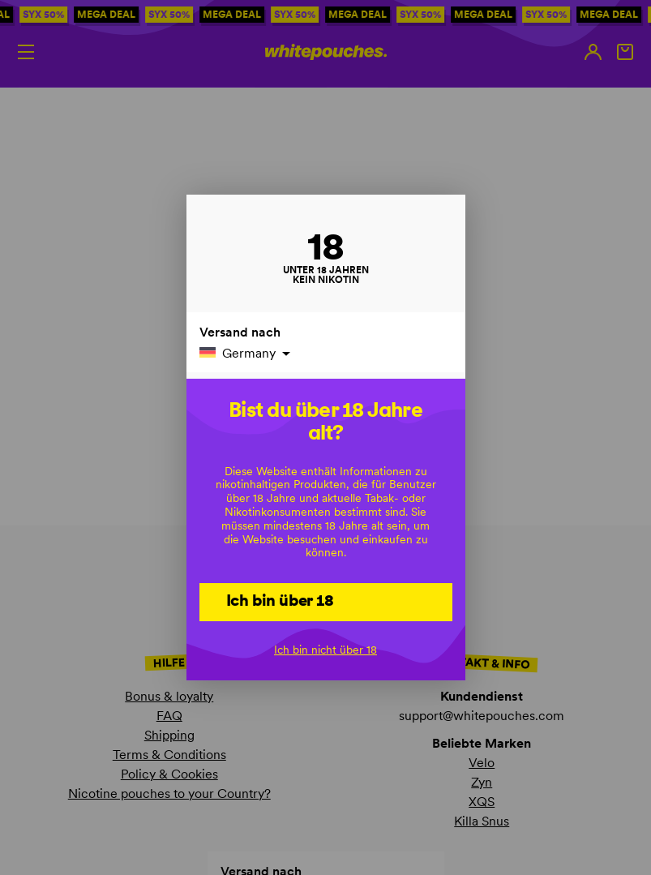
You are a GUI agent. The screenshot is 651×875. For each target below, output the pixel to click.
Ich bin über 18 (279, 600)
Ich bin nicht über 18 (325, 649)
